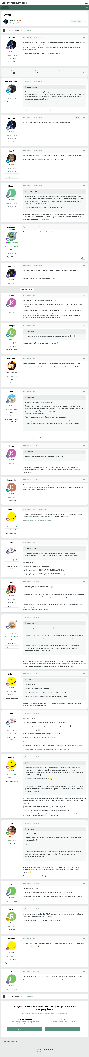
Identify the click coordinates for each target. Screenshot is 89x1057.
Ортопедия (25, 23)
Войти (62, 1029)
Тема (38, 1049)
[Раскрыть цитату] (26, 87)
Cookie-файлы (48, 1049)
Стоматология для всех (14, 2)
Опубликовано (32, 37)
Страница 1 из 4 (30, 30)
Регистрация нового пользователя (24, 1029)
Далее (17, 30)
